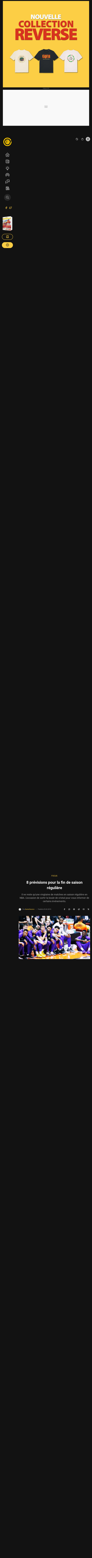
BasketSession (29, 909)
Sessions (7, 181)
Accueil (7, 154)
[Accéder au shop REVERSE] (82, 139)
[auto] (77, 139)
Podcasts (7, 174)
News (7, 161)
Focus (54, 876)
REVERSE (7, 188)
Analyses (7, 168)
